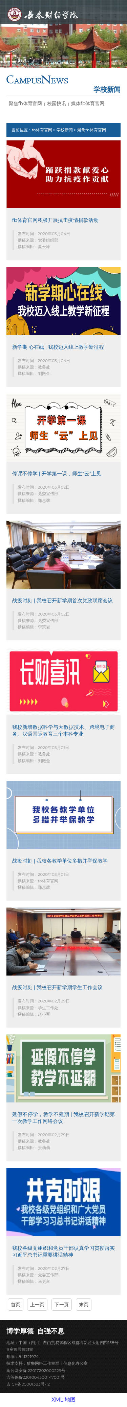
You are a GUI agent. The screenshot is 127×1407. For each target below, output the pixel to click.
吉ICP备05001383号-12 (28, 1384)
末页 (83, 1305)
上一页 (37, 1305)
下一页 (62, 1305)
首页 (15, 1305)
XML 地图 (63, 1399)
